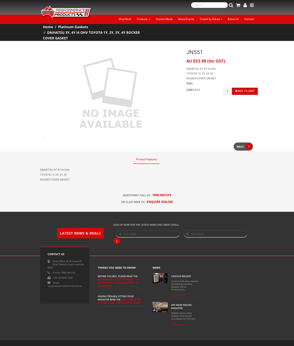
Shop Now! (124, 19)
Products (143, 19)
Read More (178, 295)
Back (244, 146)
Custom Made (164, 19)
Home (48, 27)
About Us (233, 19)
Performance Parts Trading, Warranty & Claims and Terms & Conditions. (117, 282)
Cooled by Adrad (211, 19)
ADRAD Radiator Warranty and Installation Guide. (119, 301)
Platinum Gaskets (73, 27)
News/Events (186, 19)
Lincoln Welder (181, 276)
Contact (249, 19)
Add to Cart (245, 91)
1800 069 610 (161, 195)
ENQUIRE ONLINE (160, 202)
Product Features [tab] (146, 159)
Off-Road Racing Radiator (181, 306)
